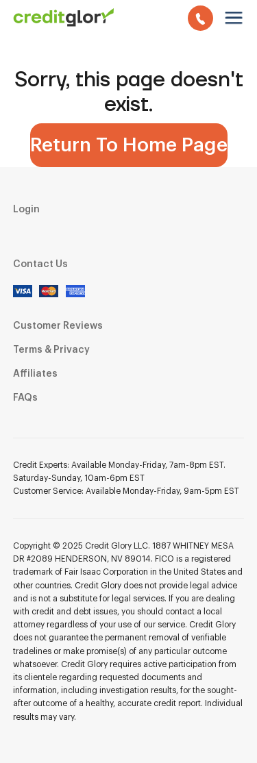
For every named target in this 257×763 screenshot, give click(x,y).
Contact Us (40, 264)
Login (26, 209)
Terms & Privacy (51, 350)
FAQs (25, 398)
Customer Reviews (58, 326)
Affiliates (35, 374)
